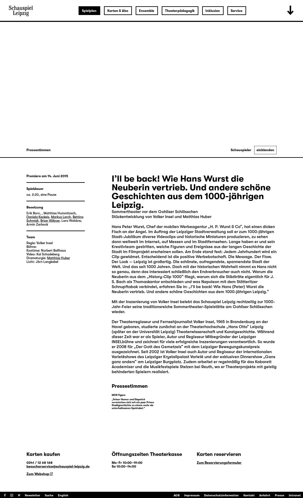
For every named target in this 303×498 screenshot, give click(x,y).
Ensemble (146, 11)
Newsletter (32, 495)
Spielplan (89, 11)
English (63, 495)
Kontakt (249, 495)
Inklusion (212, 11)
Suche (49, 495)
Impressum (191, 495)
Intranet (295, 495)
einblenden (265, 150)
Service (236, 11)
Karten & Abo (117, 11)
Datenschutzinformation (221, 495)
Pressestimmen (38, 150)
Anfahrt (264, 495)
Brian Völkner (50, 221)
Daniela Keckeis (37, 217)
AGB (177, 495)
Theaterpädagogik (180, 11)
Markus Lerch (61, 217)
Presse (279, 495)
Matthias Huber (58, 258)
